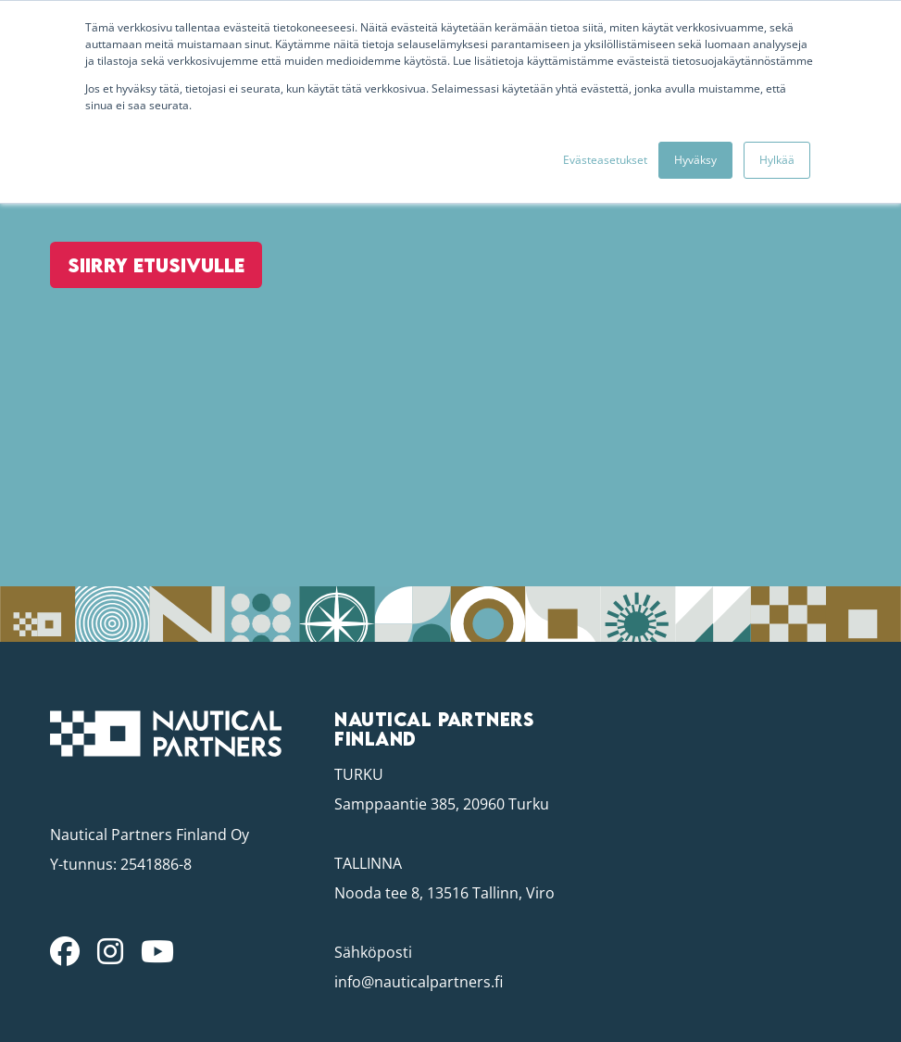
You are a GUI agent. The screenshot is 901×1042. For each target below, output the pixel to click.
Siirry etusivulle (151, 304)
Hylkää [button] (777, 160)
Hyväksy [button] (695, 160)
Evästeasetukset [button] (605, 160)
